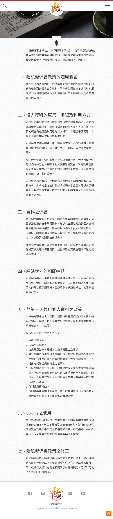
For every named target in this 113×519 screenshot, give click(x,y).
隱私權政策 (56, 504)
